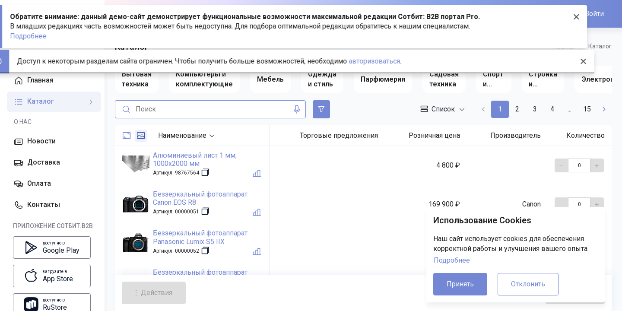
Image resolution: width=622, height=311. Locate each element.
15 (587, 109)
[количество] (579, 165)
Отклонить (528, 284)
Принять (460, 284)
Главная (563, 46)
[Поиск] (124, 109)
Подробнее (452, 260)
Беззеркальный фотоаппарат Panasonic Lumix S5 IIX (200, 237)
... (569, 109)
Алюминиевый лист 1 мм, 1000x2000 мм (195, 159)
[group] (137, 79)
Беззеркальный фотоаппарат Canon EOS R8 (200, 198)
